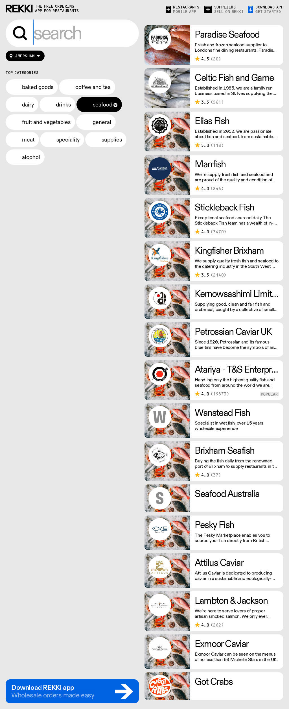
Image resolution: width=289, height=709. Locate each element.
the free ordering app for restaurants (57, 8)
